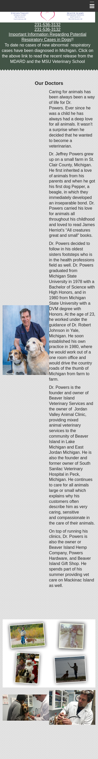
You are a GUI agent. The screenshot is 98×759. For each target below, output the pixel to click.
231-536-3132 (47, 24)
